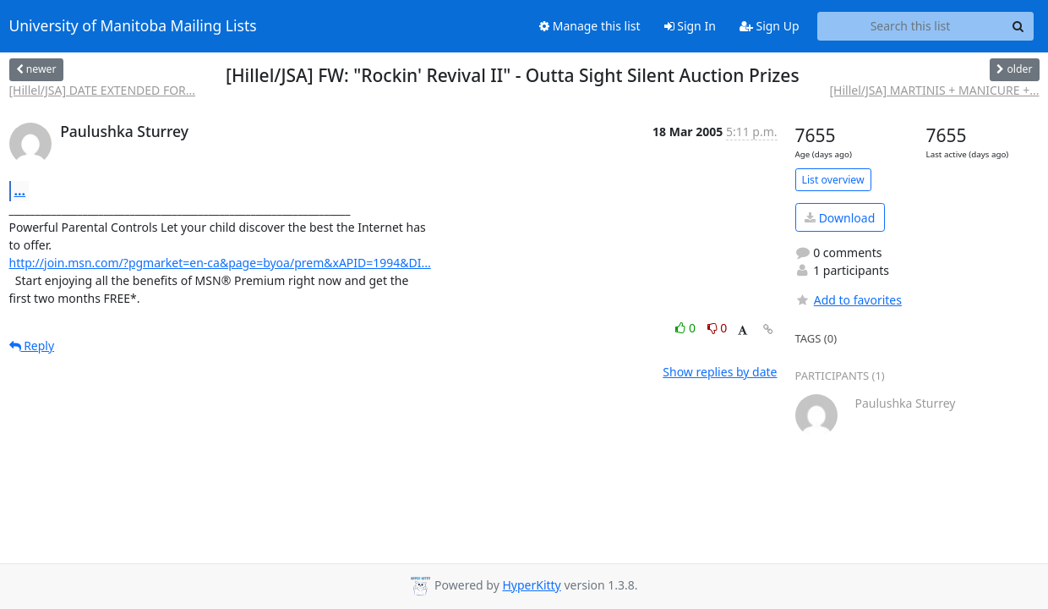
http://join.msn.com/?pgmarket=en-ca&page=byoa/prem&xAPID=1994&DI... (220, 263)
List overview (833, 180)
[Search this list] (910, 26)
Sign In (690, 26)
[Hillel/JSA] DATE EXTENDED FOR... (102, 90)
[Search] (1018, 26)
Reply (32, 345)
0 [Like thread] (686, 328)
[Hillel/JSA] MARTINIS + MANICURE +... (935, 90)
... (20, 190)
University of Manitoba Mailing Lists (133, 26)
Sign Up (770, 26)
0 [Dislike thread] (717, 328)
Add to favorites (848, 300)
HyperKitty (531, 585)
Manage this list (590, 26)
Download (840, 218)
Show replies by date (720, 372)
